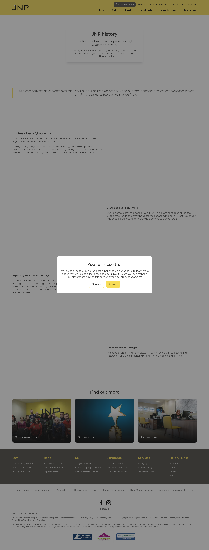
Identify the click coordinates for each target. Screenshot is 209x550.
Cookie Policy (119, 274)
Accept (113, 284)
